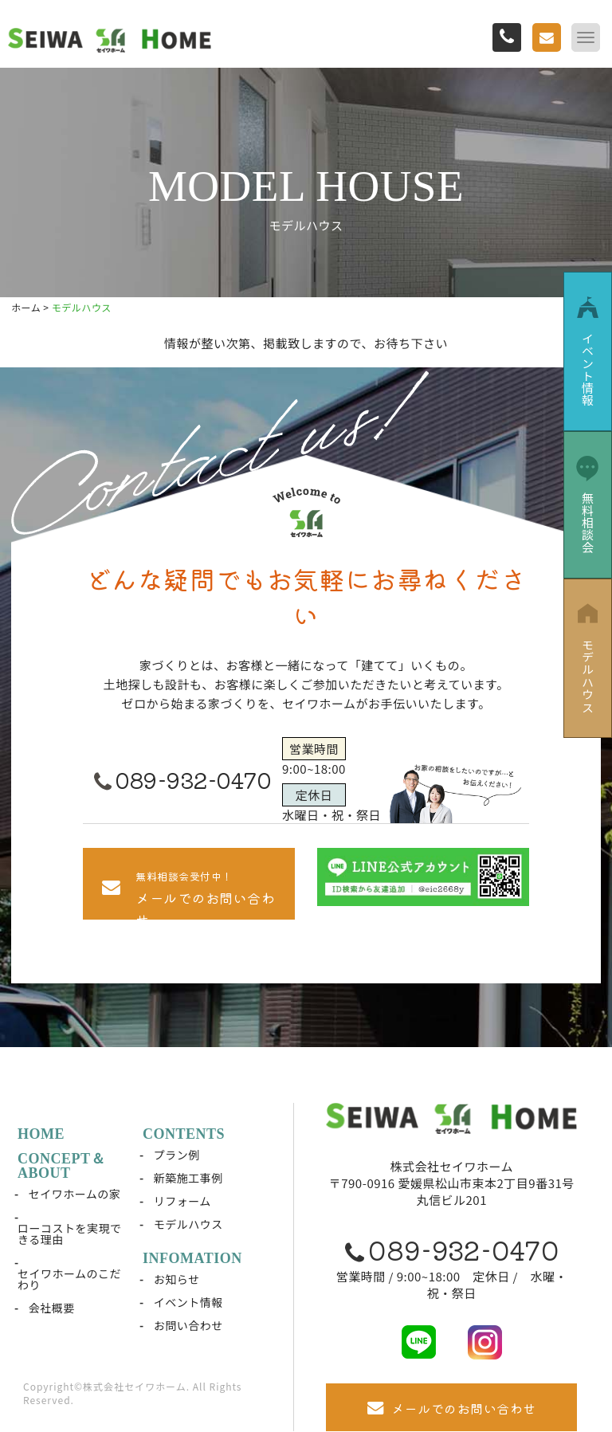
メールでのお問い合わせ (451, 1408)
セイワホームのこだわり (69, 1279)
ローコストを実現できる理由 (70, 1233)
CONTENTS (184, 1134)
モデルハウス (188, 1224)
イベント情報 (188, 1302)
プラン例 (177, 1154)
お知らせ (177, 1279)
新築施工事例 (188, 1177)
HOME (41, 1134)
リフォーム (182, 1200)
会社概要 (52, 1307)
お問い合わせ (188, 1325)
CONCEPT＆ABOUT (61, 1165)
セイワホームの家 (75, 1193)
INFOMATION (192, 1258)
